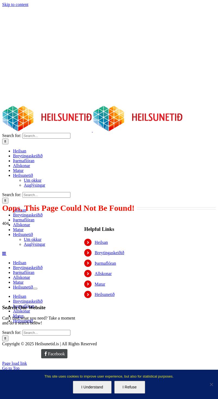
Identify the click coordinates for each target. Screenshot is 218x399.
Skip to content (15, 4)
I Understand (92, 387)
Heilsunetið (105, 294)
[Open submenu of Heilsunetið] (35, 288)
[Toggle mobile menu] (4, 253)
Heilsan (101, 242)
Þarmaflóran (105, 263)
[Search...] (46, 136)
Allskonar (103, 273)
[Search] (5, 141)
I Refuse (130, 387)
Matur (100, 284)
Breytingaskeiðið (109, 252)
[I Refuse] (211, 384)
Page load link (14, 363)
